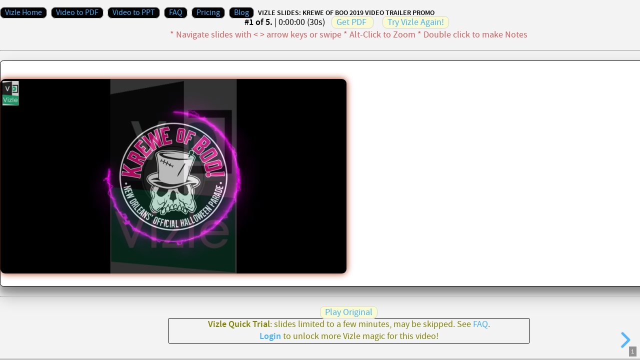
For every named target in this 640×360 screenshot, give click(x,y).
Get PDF (351, 22)
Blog (241, 13)
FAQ (175, 13)
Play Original (348, 312)
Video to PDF (77, 13)
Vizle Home (23, 13)
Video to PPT (133, 13)
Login (270, 336)
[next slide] (624, 340)
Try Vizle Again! (416, 22)
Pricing (208, 13)
